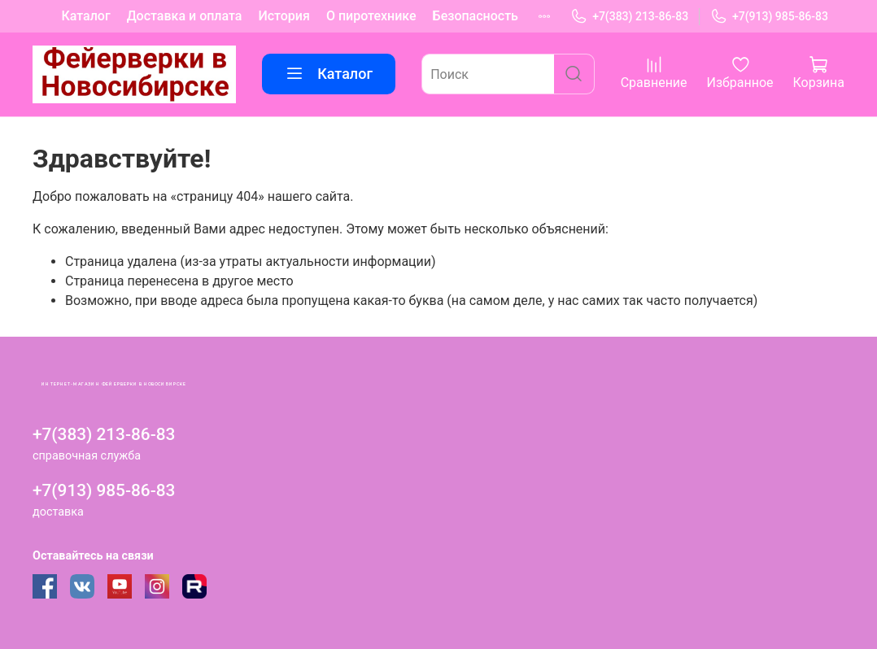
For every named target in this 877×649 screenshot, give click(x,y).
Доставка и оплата (184, 16)
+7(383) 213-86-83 (629, 16)
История (283, 16)
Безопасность (475, 16)
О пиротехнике (371, 16)
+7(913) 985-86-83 (769, 16)
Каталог (85, 16)
